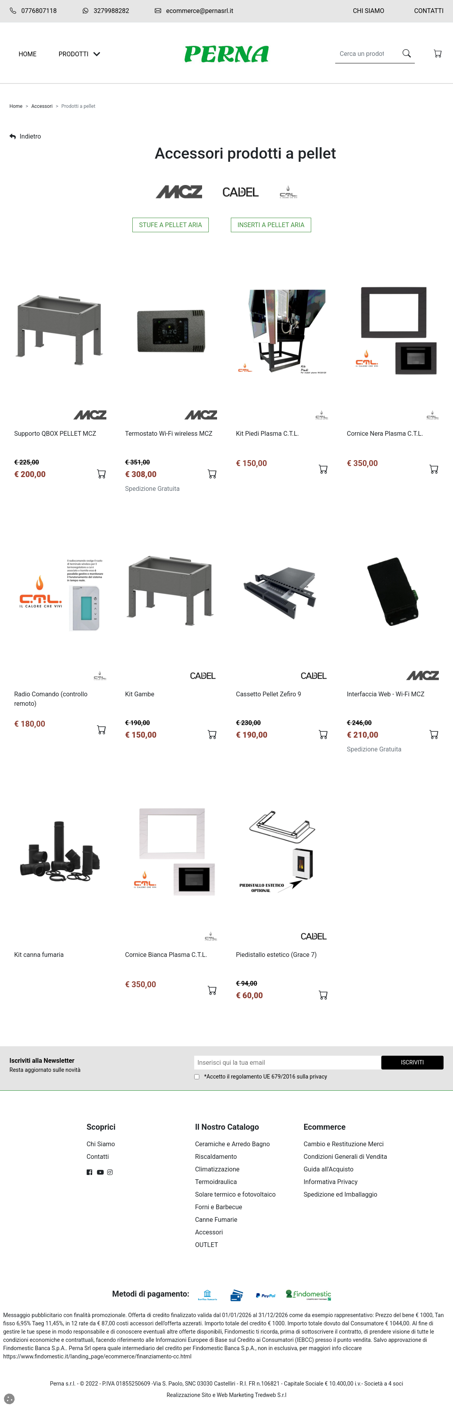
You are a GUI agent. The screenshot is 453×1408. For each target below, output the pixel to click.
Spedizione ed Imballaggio (340, 1197)
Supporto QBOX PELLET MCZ (56, 434)
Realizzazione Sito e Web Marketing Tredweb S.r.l (226, 1397)
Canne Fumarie (216, 1222)
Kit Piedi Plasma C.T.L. (267, 434)
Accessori (41, 106)
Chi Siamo (368, 11)
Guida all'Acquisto (329, 1171)
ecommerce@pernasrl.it (193, 11)
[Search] (365, 54)
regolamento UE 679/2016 (263, 1079)
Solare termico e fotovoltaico (235, 1197)
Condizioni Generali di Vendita (345, 1159)
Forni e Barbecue (218, 1209)
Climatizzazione (217, 1171)
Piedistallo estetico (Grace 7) (276, 956)
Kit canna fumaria (39, 956)
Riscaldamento (216, 1159)
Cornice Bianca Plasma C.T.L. (167, 956)
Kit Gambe (140, 695)
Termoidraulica (216, 1184)
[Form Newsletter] (287, 1065)
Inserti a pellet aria (271, 225)
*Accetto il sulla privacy (265, 1079)
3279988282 (105, 11)
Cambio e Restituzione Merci (344, 1146)
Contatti (429, 11)
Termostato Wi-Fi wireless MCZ (169, 434)
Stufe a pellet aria (170, 225)
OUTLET (206, 1247)
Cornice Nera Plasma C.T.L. (385, 434)
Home (15, 106)
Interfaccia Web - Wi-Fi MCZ (386, 695)
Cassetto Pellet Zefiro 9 (269, 695)
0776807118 (33, 11)
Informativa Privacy (331, 1184)
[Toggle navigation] (97, 54)
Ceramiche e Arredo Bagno (232, 1146)
